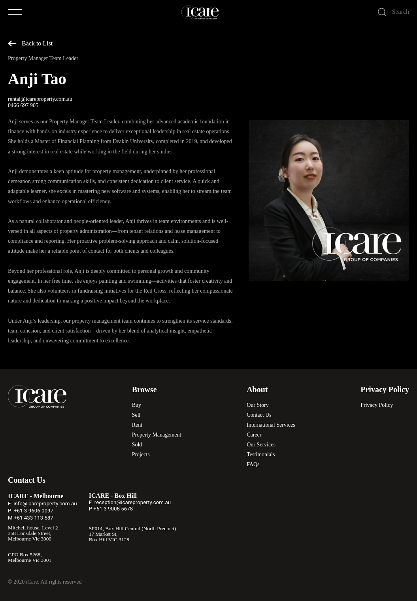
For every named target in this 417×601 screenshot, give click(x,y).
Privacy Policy (376, 405)
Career (254, 435)
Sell (136, 415)
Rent (137, 425)
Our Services (261, 445)
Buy (136, 405)
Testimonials (261, 454)
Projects (141, 454)
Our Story (258, 405)
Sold (137, 445)
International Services (271, 425)
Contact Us (259, 415)
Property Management (156, 435)
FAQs (253, 464)
